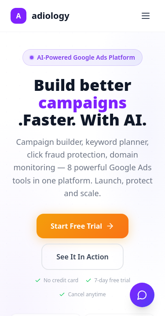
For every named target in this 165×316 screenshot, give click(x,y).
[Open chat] (142, 295)
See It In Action (82, 257)
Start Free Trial (82, 226)
